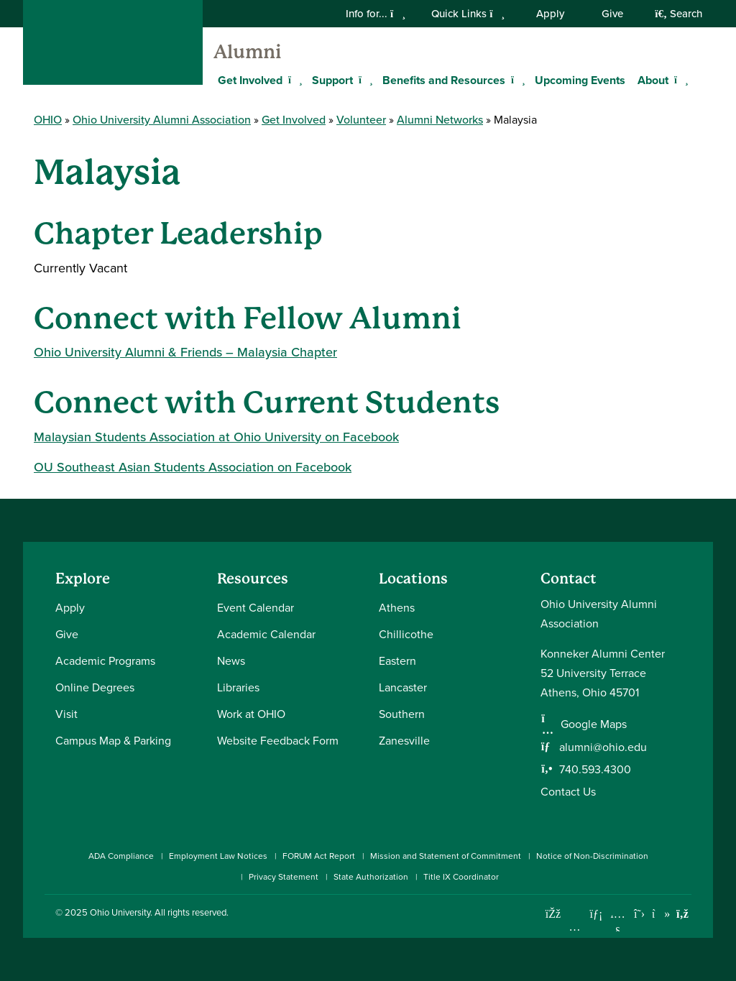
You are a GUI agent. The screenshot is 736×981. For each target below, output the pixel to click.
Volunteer (361, 119)
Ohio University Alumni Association (162, 119)
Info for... (375, 14)
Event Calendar (255, 607)
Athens (397, 607)
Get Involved (250, 80)
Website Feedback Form (278, 740)
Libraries (238, 687)
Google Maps (594, 724)
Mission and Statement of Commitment (445, 855)
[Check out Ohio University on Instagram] (575, 927)
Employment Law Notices (218, 855)
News (231, 661)
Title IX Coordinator (461, 876)
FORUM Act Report (318, 855)
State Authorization (371, 876)
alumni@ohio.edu (603, 747)
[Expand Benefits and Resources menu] (516, 80)
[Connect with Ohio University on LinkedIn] (596, 914)
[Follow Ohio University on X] (639, 914)
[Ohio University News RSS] (682, 914)
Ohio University (120, 912)
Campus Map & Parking (113, 740)
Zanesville (404, 740)
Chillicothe (406, 634)
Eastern (397, 661)
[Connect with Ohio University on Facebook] (553, 914)
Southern (402, 714)
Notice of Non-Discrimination (592, 855)
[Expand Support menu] (364, 80)
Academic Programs (105, 661)
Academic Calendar (266, 634)
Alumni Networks (440, 119)
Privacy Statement (283, 876)
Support (332, 80)
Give (612, 14)
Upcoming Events (580, 80)
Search (678, 14)
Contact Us (568, 791)
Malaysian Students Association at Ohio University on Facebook (216, 437)
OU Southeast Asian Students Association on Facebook (192, 467)
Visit (66, 714)
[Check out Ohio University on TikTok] (661, 914)
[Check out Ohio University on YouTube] (618, 922)
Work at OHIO (251, 714)
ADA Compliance (121, 855)
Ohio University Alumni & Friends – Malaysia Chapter (185, 352)
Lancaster (403, 687)
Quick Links (468, 14)
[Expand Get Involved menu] (293, 80)
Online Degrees (94, 687)
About (653, 80)
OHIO (48, 119)
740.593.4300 (595, 769)
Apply (550, 14)
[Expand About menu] (679, 80)
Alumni (247, 52)
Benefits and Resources (443, 80)
